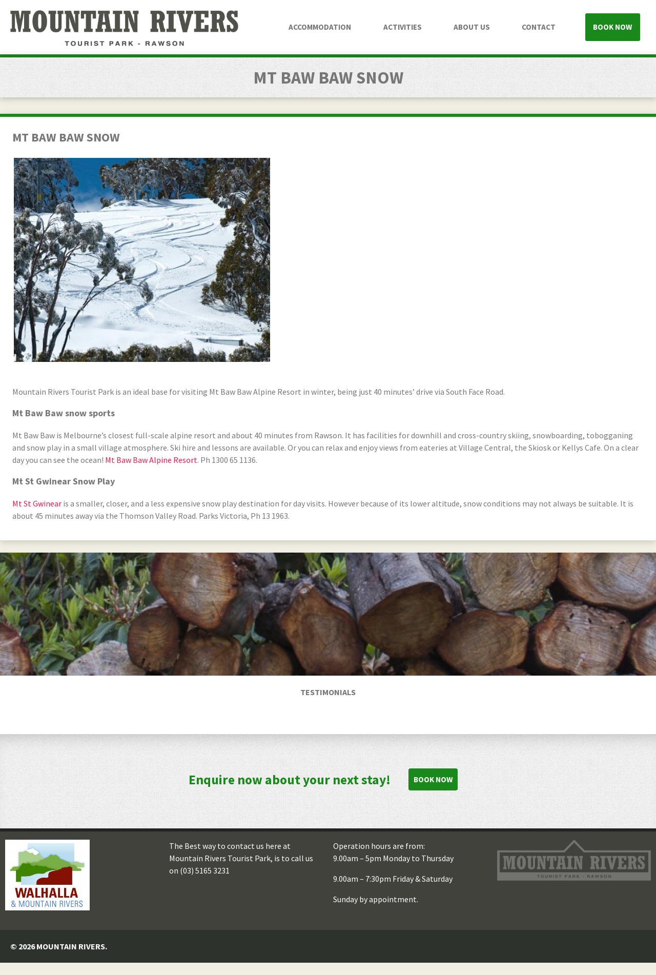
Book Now (612, 27)
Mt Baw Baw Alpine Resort (151, 460)
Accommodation (320, 27)
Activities (402, 27)
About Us (472, 27)
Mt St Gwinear (36, 503)
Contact (539, 27)
